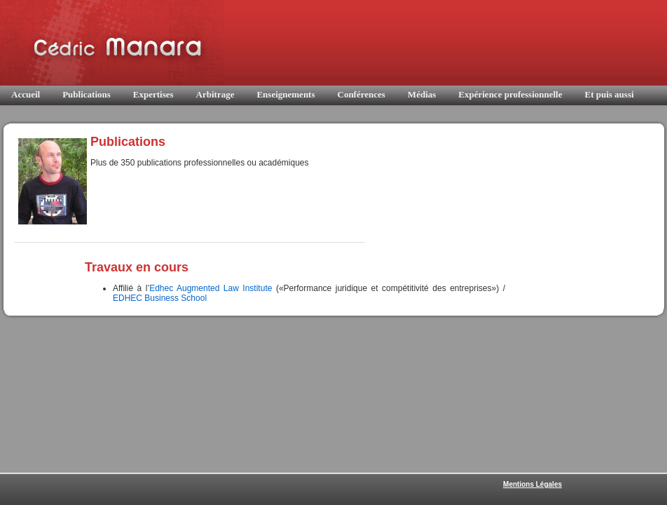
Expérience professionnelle (510, 94)
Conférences (361, 94)
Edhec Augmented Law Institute (210, 288)
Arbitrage (215, 94)
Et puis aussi (608, 94)
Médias (422, 94)
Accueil (25, 94)
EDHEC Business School (160, 298)
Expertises (153, 94)
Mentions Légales (532, 484)
